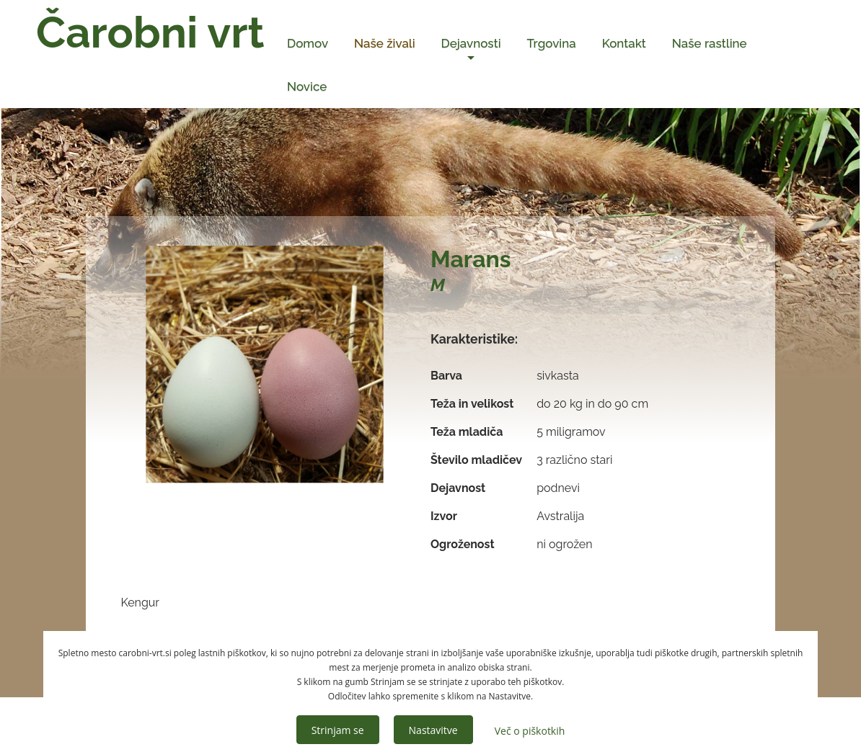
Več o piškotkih (530, 731)
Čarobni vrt (150, 32)
